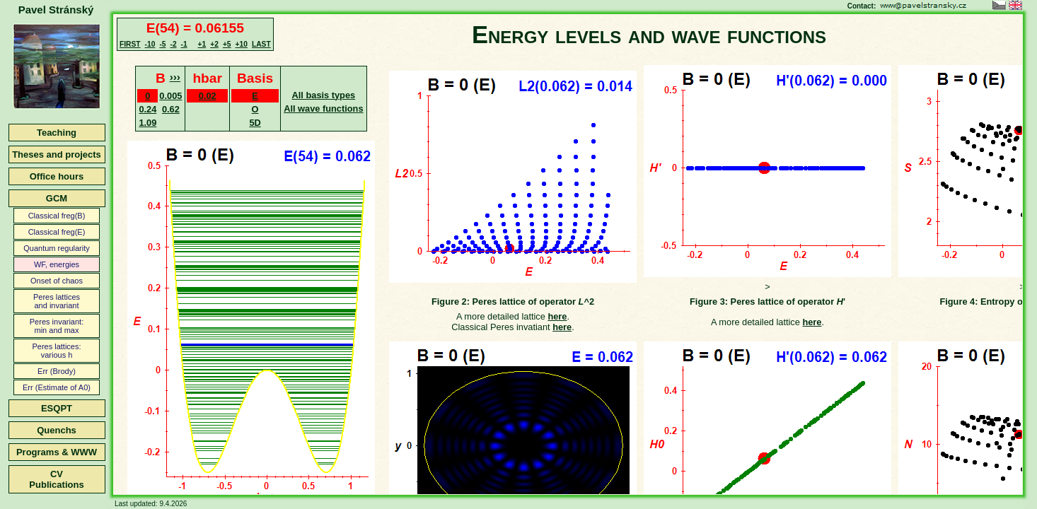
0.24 (147, 109)
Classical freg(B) (57, 215)
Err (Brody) (56, 371)
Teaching (56, 132)
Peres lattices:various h (56, 350)
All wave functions (323, 108)
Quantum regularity (56, 248)
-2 (173, 44)
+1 (202, 44)
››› (175, 77)
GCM (56, 198)
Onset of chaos (56, 280)
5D (254, 122)
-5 (162, 44)
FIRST (130, 44)
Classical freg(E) (57, 232)
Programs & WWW (56, 452)
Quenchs (56, 430)
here (557, 316)
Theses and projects (56, 154)
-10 (150, 44)
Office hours (57, 176)
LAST (261, 44)
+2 (214, 44)
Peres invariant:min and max (56, 325)
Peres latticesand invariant (56, 301)
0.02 (207, 95)
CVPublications (56, 479)
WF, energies (56, 264)
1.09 (147, 122)
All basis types (324, 95)
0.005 (170, 95)
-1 (184, 44)
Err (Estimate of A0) (57, 387)
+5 (227, 44)
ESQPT (56, 408)
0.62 (171, 109)
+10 (242, 44)
